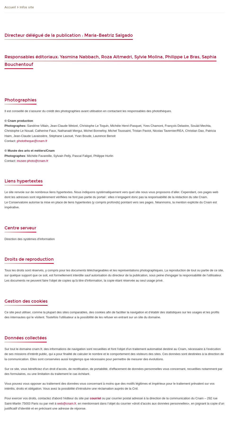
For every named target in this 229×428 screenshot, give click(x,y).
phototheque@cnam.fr (32, 141)
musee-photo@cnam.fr (32, 161)
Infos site (27, 7)
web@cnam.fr (66, 403)
